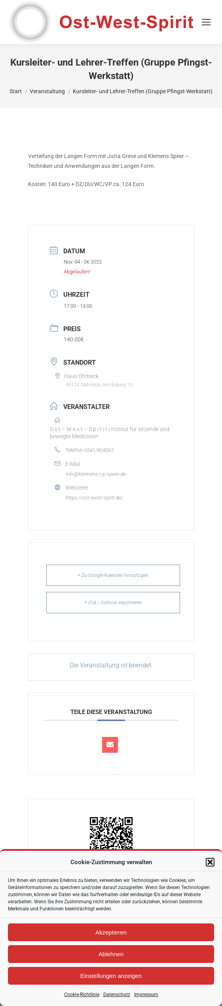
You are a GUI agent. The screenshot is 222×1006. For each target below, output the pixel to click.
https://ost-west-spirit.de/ (94, 498)
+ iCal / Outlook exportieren (113, 602)
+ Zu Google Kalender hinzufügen (113, 575)
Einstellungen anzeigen (111, 975)
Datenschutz (116, 994)
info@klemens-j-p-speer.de (96, 474)
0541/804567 (99, 450)
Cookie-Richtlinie (81, 994)
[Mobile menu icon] (206, 22)
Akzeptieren (111, 932)
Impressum (146, 994)
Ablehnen (111, 954)
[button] (210, 862)
